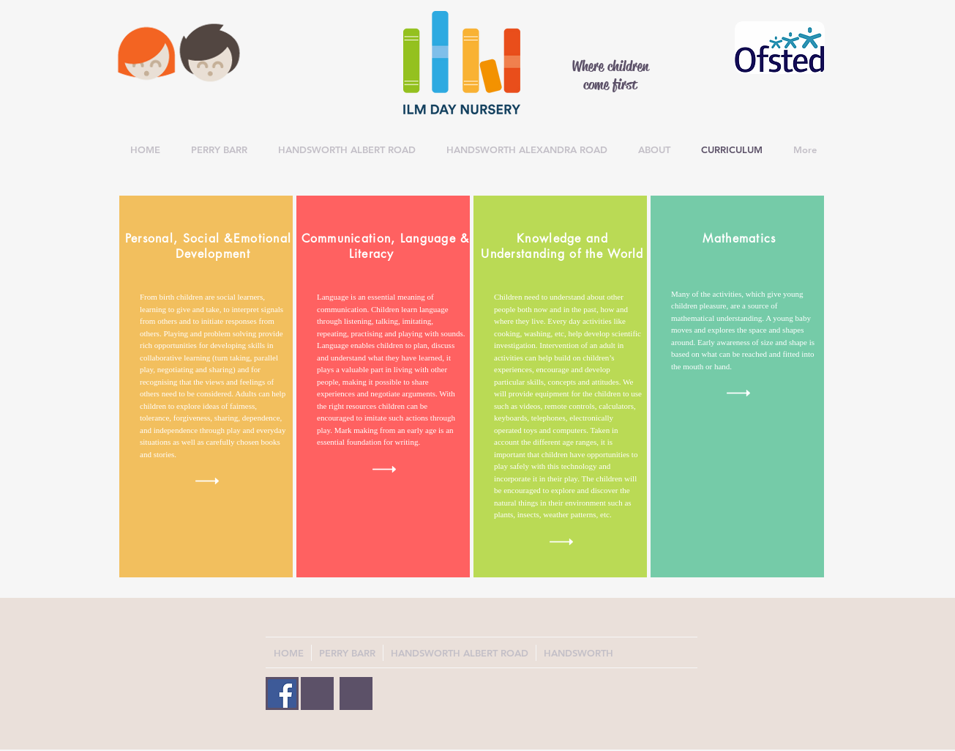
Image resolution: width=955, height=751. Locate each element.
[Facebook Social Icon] (282, 693)
